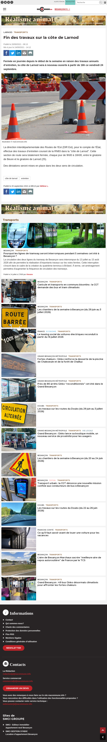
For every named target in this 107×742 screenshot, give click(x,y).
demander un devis (17, 688)
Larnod (7, 32)
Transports (21, 32)
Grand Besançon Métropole (52, 356)
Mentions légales (13, 638)
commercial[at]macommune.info (18, 681)
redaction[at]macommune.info (17, 674)
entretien (25, 178)
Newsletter (13, 648)
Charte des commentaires (17, 627)
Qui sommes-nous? (15, 623)
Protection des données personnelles (23, 631)
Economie (51, 331)
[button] (100, 2)
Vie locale (87, 431)
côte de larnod (11, 178)
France (41, 331)
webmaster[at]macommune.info (17, 704)
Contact (9, 620)
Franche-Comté (45, 530)
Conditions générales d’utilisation (21, 641)
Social (52, 480)
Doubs (40, 406)
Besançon (8, 251)
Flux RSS (10, 634)
